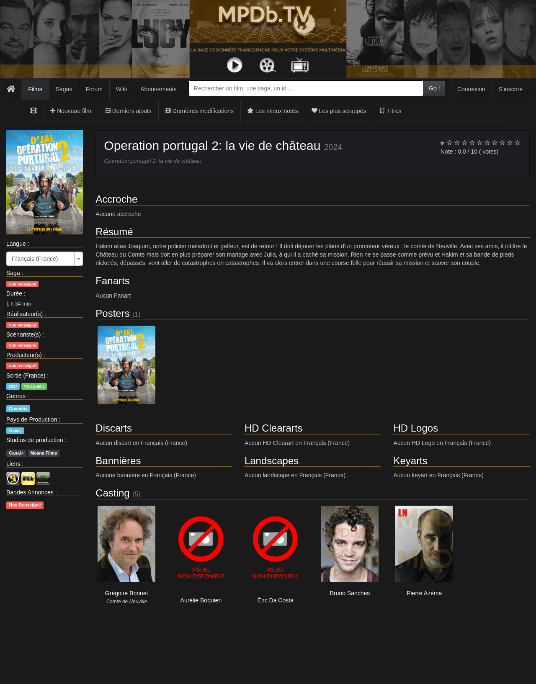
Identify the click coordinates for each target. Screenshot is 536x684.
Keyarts (410, 460)
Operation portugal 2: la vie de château (212, 145)
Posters (112, 313)
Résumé (114, 231)
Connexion (471, 89)
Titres (390, 111)
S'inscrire (511, 89)
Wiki (121, 89)
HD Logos (415, 428)
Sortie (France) (25, 375)
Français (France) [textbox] (35, 258)
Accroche (116, 199)
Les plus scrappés (339, 111)
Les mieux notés (272, 111)
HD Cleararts (274, 428)
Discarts (113, 428)
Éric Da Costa (276, 600)
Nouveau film (70, 111)
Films (35, 89)
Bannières (118, 460)
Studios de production (34, 440)
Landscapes (272, 460)
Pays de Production (31, 419)
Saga (13, 273)
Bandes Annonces (30, 492)
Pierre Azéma (424, 593)
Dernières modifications (199, 111)
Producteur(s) (24, 355)
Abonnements (158, 89)
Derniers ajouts (128, 111)
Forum (93, 89)
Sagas (64, 89)
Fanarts (112, 280)
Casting (112, 493)
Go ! (434, 88)
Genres (16, 396)
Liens (13, 463)
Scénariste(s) (23, 334)
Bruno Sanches (350, 593)
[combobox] (306, 88)
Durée (14, 293)
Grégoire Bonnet (126, 593)
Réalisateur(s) (24, 314)
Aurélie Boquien (201, 600)
